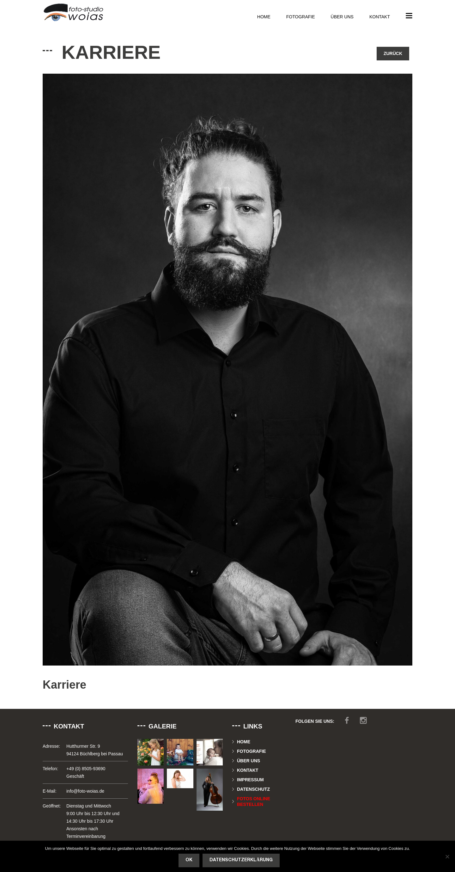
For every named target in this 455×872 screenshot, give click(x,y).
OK (188, 860)
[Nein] (447, 856)
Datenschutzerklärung (240, 860)
